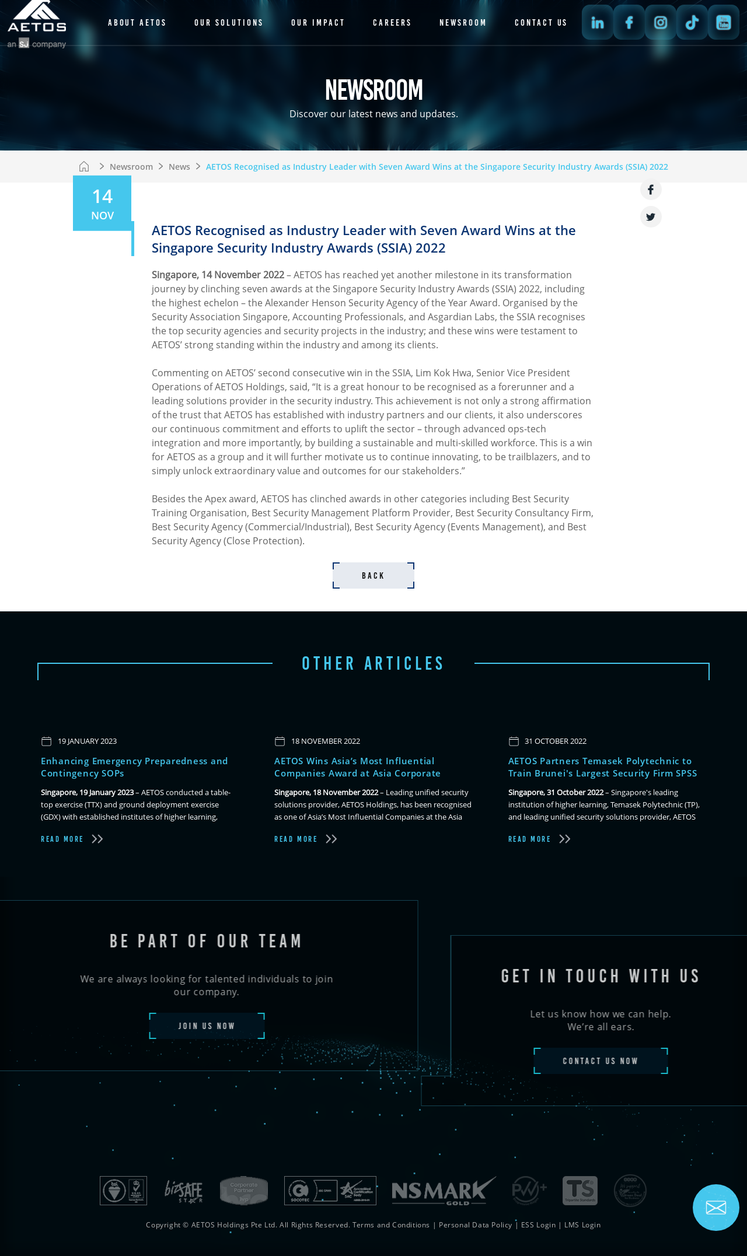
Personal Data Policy (475, 1225)
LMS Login (582, 1225)
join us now (182, 1026)
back (373, 575)
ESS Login (538, 1225)
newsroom (463, 22)
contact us (541, 22)
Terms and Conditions (391, 1225)
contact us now (625, 1061)
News (179, 166)
